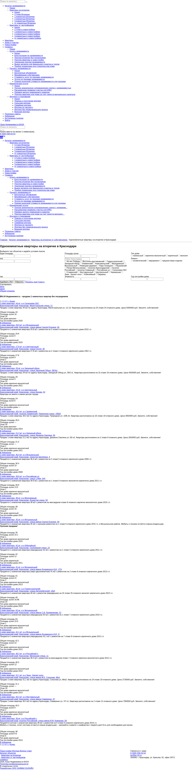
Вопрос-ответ (26, 751)
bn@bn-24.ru (136, 755)
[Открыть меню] (96, 137)
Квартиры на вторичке (11, 755)
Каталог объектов (8, 753)
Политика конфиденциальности (14, 764)
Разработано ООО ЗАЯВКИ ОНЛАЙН (16, 768)
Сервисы (4, 760)
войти (2, 136)
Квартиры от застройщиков (13, 757)
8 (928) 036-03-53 (7, 134)
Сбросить (19, 282)
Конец (12, 301)
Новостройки (6, 751)
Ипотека (16, 751)
